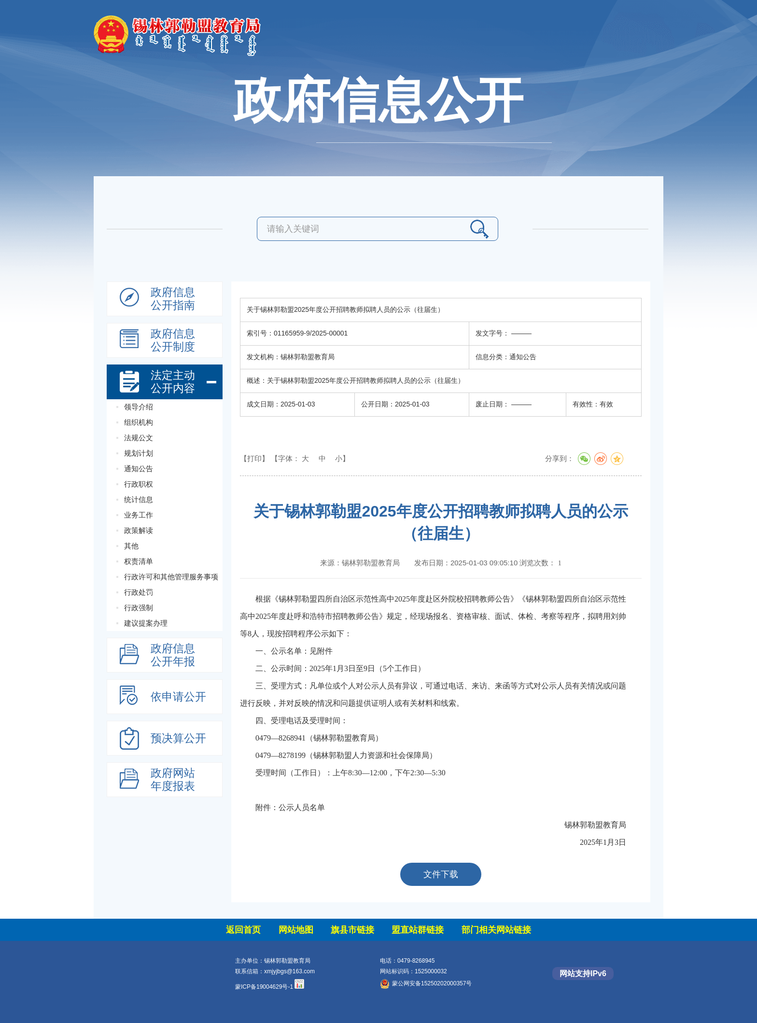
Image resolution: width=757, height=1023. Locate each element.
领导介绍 (138, 407)
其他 (131, 546)
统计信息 (138, 499)
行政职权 (138, 484)
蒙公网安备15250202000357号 (426, 983)
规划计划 (138, 453)
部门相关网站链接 (496, 930)
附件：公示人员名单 (290, 807)
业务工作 (138, 515)
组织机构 (138, 422)
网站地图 (296, 930)
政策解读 (138, 530)
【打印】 (254, 458)
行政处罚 (138, 592)
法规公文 (138, 438)
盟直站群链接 (418, 930)
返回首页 (243, 930)
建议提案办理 (146, 623)
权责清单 (138, 561)
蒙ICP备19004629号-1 (264, 986)
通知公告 (138, 468)
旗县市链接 (352, 930)
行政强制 (138, 607)
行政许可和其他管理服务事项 (171, 577)
